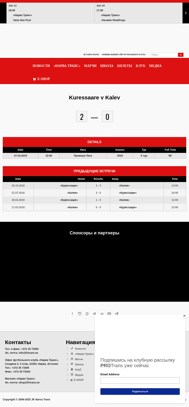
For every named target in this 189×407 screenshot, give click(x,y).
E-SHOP (41, 79)
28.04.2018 (18, 199)
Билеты (124, 66)
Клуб (140, 66)
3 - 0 (98, 192)
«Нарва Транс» (67, 66)
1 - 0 (98, 199)
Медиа (155, 66)
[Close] (184, 315)
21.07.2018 (18, 192)
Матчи (90, 66)
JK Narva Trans (91, 54)
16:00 (174, 192)
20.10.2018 (18, 185)
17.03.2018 (18, 207)
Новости (41, 66)
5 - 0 (98, 207)
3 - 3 (98, 185)
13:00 (174, 185)
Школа (107, 66)
